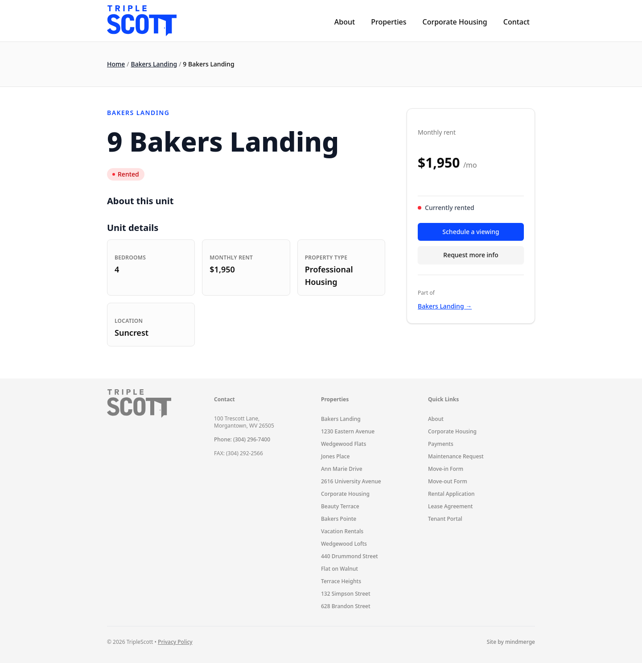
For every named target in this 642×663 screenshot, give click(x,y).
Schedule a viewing (470, 231)
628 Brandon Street (345, 606)
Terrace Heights (341, 581)
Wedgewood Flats (343, 444)
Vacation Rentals (342, 531)
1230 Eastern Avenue (347, 431)
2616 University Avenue (351, 481)
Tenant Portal (445, 519)
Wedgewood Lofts (344, 544)
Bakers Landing (154, 64)
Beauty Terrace (340, 506)
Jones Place (335, 456)
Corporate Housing (454, 22)
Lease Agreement (450, 506)
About (344, 22)
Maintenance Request (456, 456)
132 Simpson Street (345, 593)
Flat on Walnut (339, 568)
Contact (516, 22)
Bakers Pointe (338, 519)
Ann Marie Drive (341, 469)
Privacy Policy (175, 642)
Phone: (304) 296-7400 (242, 439)
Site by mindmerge (511, 642)
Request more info (470, 255)
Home (116, 64)
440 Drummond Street (349, 556)
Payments (440, 444)
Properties (388, 22)
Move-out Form (447, 481)
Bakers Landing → (445, 306)
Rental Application (451, 494)
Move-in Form (445, 469)
